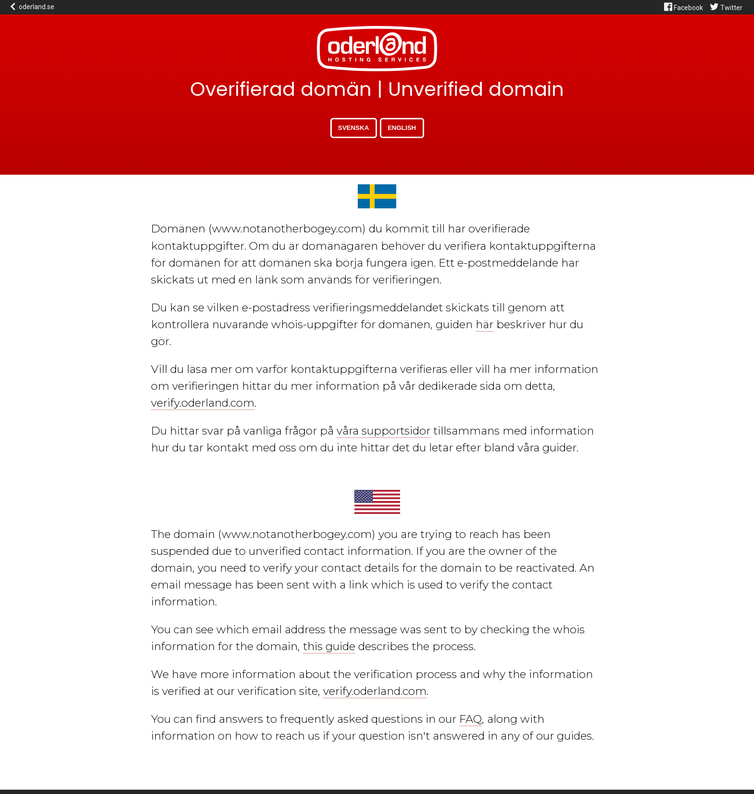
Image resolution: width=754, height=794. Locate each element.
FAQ (470, 719)
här (484, 324)
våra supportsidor (383, 430)
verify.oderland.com (202, 403)
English (402, 127)
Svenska (353, 127)
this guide (329, 646)
